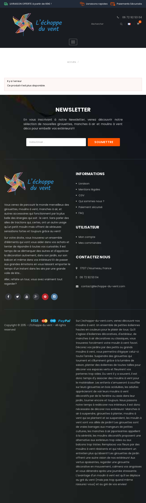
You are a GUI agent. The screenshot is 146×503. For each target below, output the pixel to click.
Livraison (84, 183)
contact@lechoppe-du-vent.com (100, 286)
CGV (81, 195)
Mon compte (87, 237)
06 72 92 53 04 (87, 277)
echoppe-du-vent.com (97, 321)
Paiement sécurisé (90, 207)
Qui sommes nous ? (91, 201)
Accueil (71, 62)
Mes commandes (90, 243)
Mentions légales (89, 189)
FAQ (81, 213)
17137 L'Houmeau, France (93, 268)
